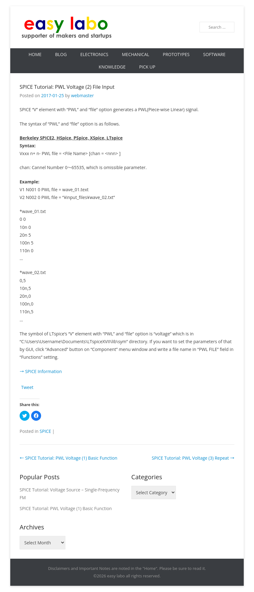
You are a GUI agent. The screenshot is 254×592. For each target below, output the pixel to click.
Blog (61, 54)
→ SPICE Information (41, 371)
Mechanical (135, 54)
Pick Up (147, 67)
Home (35, 54)
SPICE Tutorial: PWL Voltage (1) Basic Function (68, 458)
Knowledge (112, 67)
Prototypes (176, 54)
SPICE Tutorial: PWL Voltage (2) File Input (67, 86)
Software (214, 54)
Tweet (27, 387)
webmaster (82, 95)
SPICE (45, 431)
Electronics (94, 54)
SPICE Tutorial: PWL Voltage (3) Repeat (193, 458)
